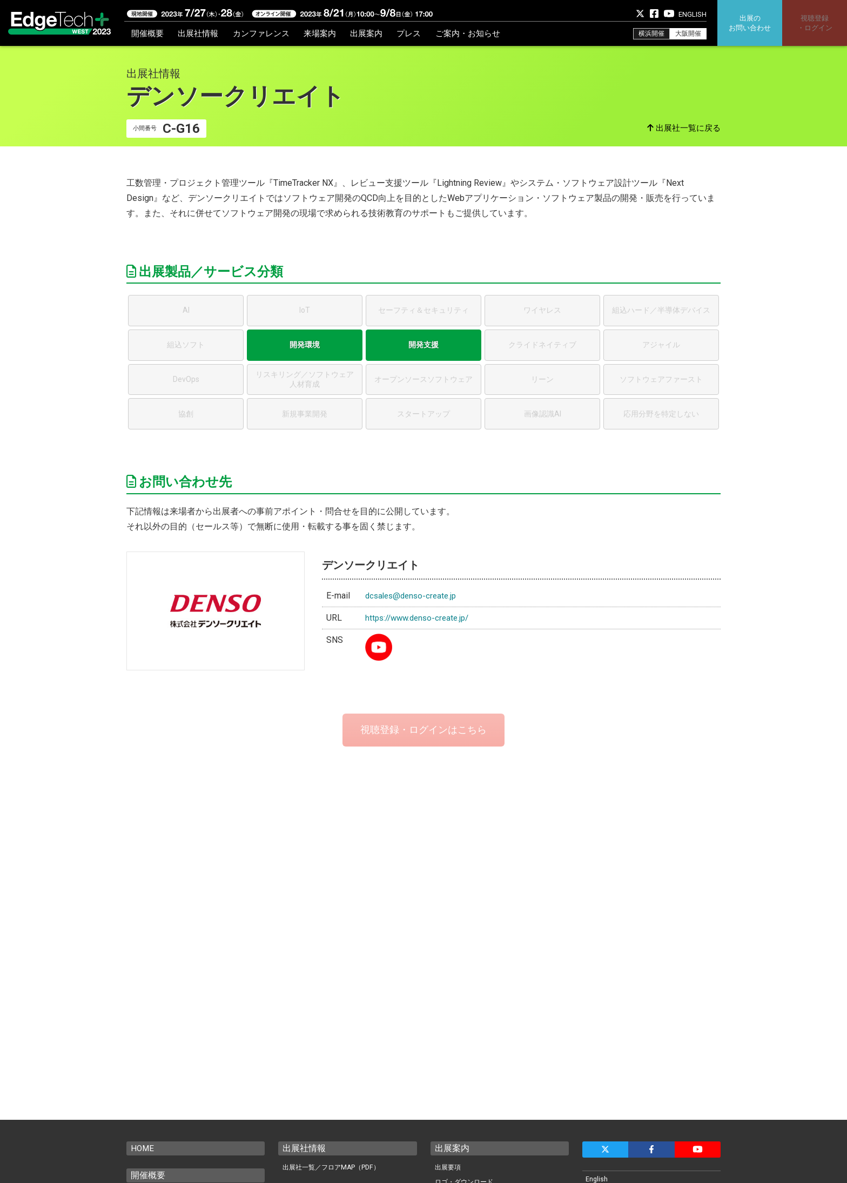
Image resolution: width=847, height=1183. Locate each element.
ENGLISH (692, 14)
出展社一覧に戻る (686, 128)
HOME (143, 1148)
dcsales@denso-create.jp (413, 595)
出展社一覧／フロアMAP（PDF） (335, 1168)
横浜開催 (651, 33)
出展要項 (449, 1168)
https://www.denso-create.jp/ (420, 618)
